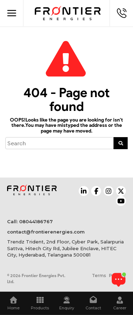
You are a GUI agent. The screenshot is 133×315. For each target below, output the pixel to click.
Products (39, 303)
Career (119, 303)
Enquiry (66, 303)
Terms (99, 275)
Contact (93, 303)
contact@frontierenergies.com (46, 232)
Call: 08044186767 (30, 221)
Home (13, 303)
